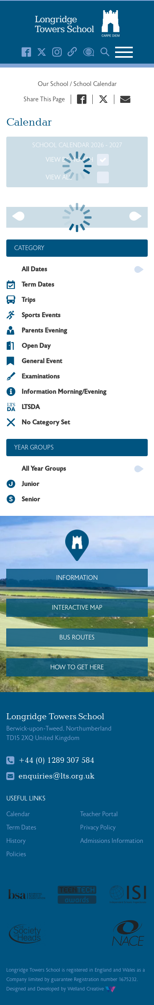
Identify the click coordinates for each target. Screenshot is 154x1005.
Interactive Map (77, 608)
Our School (54, 84)
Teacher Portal (99, 814)
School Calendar (95, 84)
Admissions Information (111, 841)
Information (77, 578)
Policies (16, 854)
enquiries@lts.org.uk (50, 776)
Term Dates (21, 827)
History (16, 841)
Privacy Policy (98, 827)
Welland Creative (92, 989)
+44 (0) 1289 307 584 (50, 760)
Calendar (18, 814)
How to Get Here (77, 667)
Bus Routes (77, 637)
